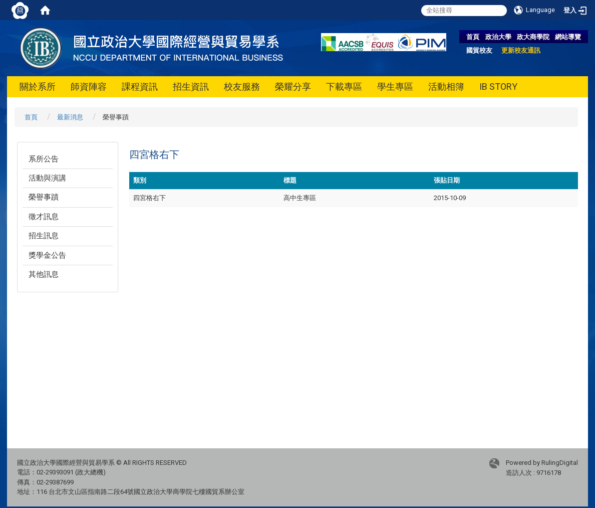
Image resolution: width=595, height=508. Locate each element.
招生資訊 (191, 86)
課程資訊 (140, 86)
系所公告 (44, 158)
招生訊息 (44, 235)
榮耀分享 (293, 86)
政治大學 (498, 37)
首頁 (472, 37)
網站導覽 (568, 37)
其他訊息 (44, 274)
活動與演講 (47, 178)
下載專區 (344, 86)
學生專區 (395, 86)
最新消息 (70, 117)
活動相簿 (446, 86)
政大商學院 (533, 37)
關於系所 (38, 86)
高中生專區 (299, 198)
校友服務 (242, 86)
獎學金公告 (47, 255)
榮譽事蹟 (44, 197)
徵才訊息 (44, 216)
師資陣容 (89, 86)
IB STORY (498, 86)
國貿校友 (479, 50)
